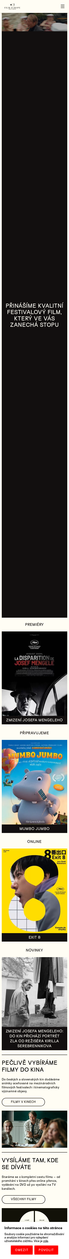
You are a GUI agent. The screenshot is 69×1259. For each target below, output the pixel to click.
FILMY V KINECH (23, 1102)
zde (45, 1241)
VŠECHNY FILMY (23, 1199)
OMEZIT (21, 1250)
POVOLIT (46, 1250)
